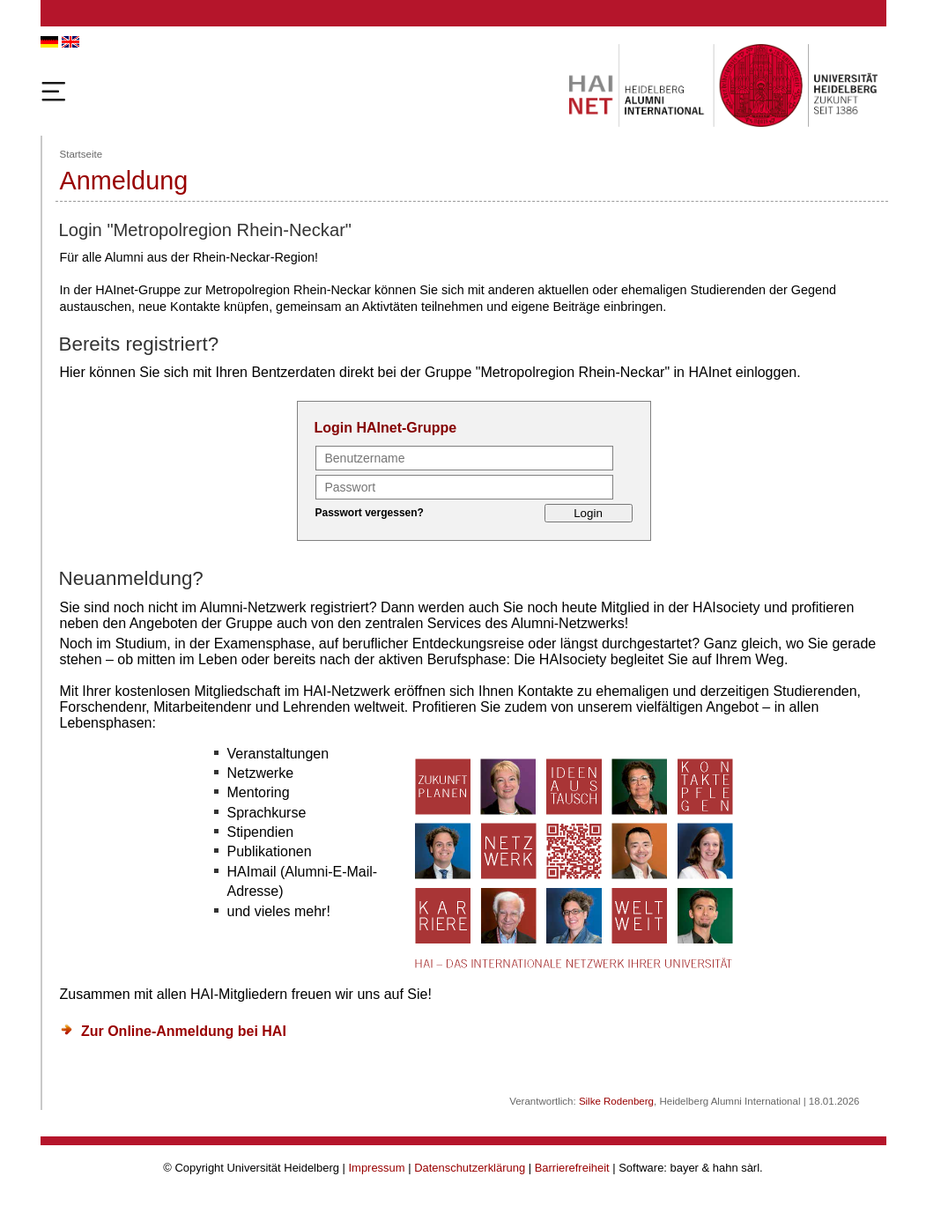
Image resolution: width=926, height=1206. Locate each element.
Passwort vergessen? (369, 513)
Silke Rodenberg (616, 1101)
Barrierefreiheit (572, 1167)
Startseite (81, 154)
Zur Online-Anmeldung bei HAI (183, 1031)
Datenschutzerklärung (469, 1167)
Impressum (377, 1167)
